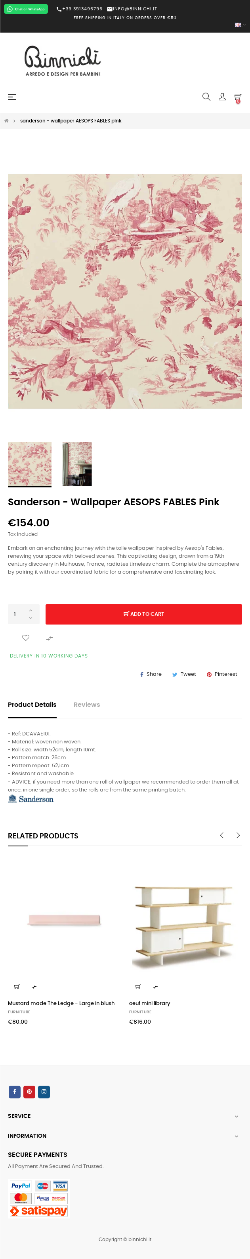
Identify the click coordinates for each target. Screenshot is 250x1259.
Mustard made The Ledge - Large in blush (61, 1003)
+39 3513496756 (79, 9)
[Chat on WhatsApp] (26, 9)
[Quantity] (24, 614)
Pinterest (226, 674)
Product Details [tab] (32, 705)
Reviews (87, 705)
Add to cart (144, 614)
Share (154, 674)
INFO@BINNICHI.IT (132, 9)
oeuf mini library (149, 1003)
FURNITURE (19, 1012)
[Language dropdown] (125, 25)
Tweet (188, 674)
